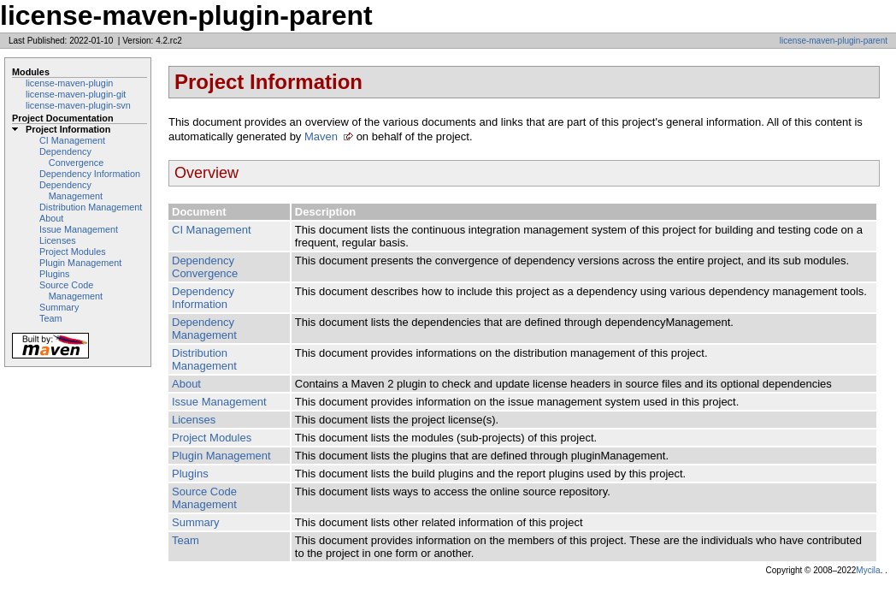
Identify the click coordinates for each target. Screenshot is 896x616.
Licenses (57, 240)
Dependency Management (71, 190)
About (51, 218)
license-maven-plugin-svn (78, 105)
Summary (59, 307)
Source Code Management (71, 290)
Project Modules (72, 251)
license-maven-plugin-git (76, 94)
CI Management (72, 140)
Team (50, 318)
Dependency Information (89, 174)
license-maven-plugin (69, 83)
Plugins (54, 274)
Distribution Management (90, 207)
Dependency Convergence (71, 157)
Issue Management (78, 229)
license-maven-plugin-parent (833, 40)
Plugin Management (80, 263)
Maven (321, 136)
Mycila (868, 570)
